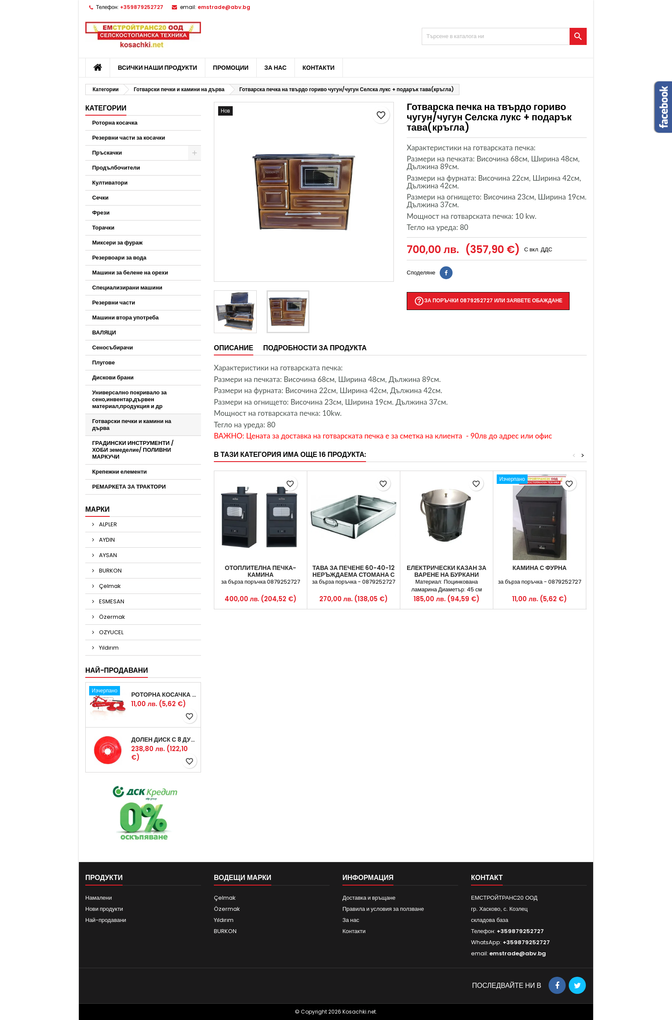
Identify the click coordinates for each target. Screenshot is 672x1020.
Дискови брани (113, 377)
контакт (487, 878)
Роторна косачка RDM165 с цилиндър (164, 694)
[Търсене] (504, 36)
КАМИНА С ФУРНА (540, 568)
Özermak (111, 617)
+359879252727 (141, 7)
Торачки (103, 228)
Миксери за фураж (117, 243)
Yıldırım (108, 648)
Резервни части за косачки (128, 138)
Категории (105, 108)
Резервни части (113, 302)
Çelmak (109, 586)
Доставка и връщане (369, 898)
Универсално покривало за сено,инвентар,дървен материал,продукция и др (129, 399)
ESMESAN (111, 601)
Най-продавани (116, 670)
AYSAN (107, 555)
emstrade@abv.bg (224, 7)
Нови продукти (104, 909)
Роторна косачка (115, 123)
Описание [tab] (233, 348)
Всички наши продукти (157, 67)
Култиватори (110, 183)
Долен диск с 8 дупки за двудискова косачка (164, 739)
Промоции (231, 67)
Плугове (103, 362)
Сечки (100, 198)
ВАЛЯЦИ (104, 332)
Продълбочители (116, 168)
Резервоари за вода (119, 258)
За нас (275, 67)
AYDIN (106, 540)
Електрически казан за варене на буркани (446, 571)
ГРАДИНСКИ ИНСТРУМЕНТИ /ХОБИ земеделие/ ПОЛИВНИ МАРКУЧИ (133, 450)
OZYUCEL (110, 632)
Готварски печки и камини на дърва (131, 424)
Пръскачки (107, 153)
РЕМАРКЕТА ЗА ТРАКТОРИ (129, 487)
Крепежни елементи (119, 472)
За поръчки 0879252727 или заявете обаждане (488, 301)
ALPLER (107, 524)
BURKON (110, 571)
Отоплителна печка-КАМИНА (261, 571)
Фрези (101, 213)
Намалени (98, 898)
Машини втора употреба (125, 317)
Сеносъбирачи (112, 347)
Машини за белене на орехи (130, 272)
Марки (97, 509)
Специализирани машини (127, 287)
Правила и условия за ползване (383, 909)
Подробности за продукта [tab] (315, 348)
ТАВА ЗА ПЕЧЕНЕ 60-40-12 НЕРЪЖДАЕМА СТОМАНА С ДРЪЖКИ (353, 575)
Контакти (319, 67)
